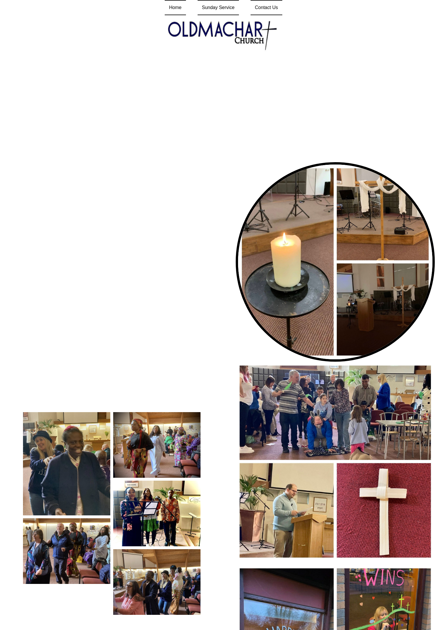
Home (175, 7)
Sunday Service (218, 7)
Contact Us (266, 7)
